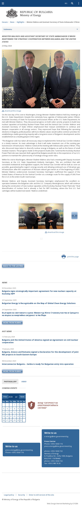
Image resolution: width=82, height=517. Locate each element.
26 (4, 431)
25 (24, 427)
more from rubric (12, 333)
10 (21, 419)
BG (66, 3)
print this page (70, 267)
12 (4, 423)
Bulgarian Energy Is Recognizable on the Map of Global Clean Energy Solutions (39, 314)
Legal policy (9, 506)
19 (4, 427)
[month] (17, 407)
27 (7, 431)
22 (14, 427)
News (12, 22)
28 (11, 431)
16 (18, 423)
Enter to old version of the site (41, 506)
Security (21, 506)
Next (74, 215)
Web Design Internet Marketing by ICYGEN (62, 514)
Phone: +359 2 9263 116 (14, 463)
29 (14, 431)
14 (11, 423)
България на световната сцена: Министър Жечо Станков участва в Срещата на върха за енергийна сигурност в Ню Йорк (40, 325)
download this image (11, 111)
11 (24, 419)
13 (7, 423)
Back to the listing (13, 277)
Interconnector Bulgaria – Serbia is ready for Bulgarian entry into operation (38, 375)
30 (18, 431)
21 (11, 427)
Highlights (20, 22)
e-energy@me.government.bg (56, 447)
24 (21, 427)
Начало (5, 22)
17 (21, 423)
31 (21, 431)
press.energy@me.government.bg (19, 461)
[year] (10, 407)
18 (24, 423)
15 (14, 423)
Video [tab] (23, 392)
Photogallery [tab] (10, 392)
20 (7, 427)
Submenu (8, 29)
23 (18, 427)
